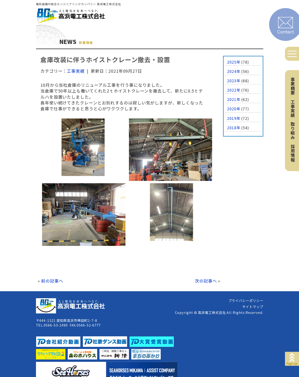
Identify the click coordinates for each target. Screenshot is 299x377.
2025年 (233, 62)
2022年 (233, 90)
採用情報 (293, 153)
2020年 (233, 108)
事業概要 (293, 86)
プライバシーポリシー (245, 300)
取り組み (293, 131)
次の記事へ (206, 281)
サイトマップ (252, 306)
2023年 (233, 80)
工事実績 (293, 108)
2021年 (233, 99)
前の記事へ (52, 281)
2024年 (233, 71)
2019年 (233, 118)
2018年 (233, 127)
